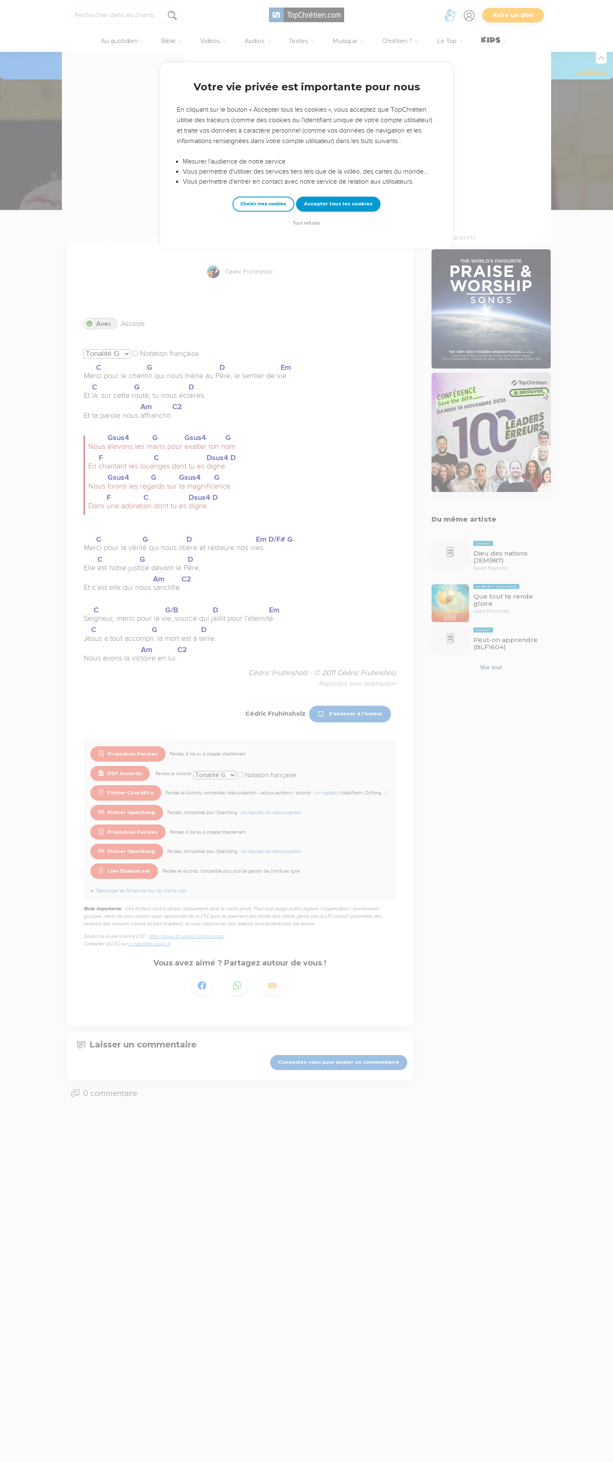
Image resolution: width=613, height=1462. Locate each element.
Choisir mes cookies (263, 204)
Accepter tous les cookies (338, 204)
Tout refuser (306, 223)
